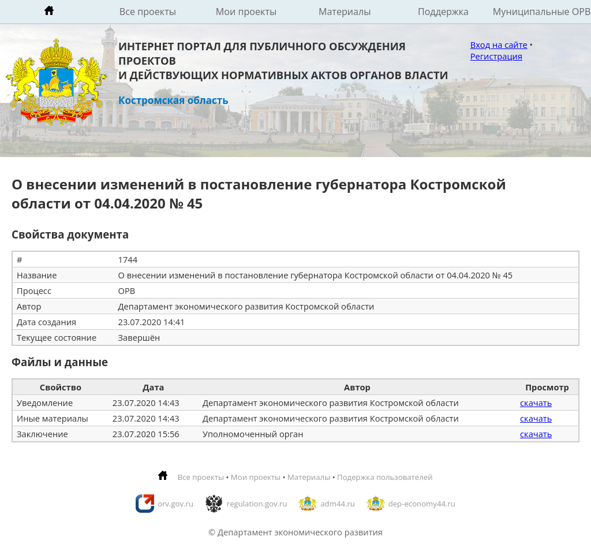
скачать (536, 402)
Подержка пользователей (384, 477)
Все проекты (147, 11)
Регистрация (496, 56)
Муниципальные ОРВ (542, 11)
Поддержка (443, 11)
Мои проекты (246, 11)
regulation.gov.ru (257, 503)
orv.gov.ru (175, 503)
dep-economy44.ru (421, 503)
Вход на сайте (499, 44)
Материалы (345, 11)
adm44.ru (337, 503)
